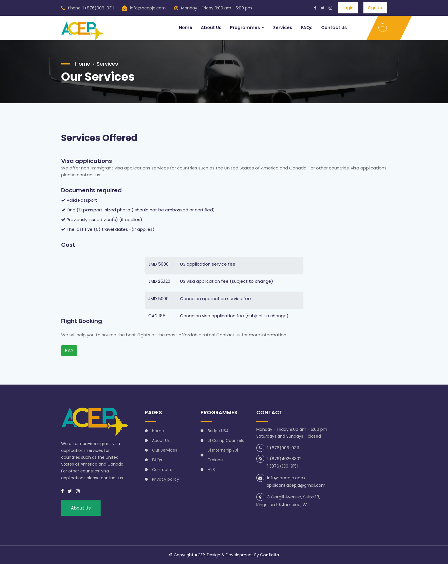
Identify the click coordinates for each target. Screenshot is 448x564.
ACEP (200, 555)
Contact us (163, 469)
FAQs (307, 28)
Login (348, 8)
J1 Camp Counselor (227, 440)
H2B (211, 469)
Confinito (269, 555)
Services (282, 28)
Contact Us (334, 28)
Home (185, 28)
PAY (69, 350)
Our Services (164, 450)
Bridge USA (218, 431)
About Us (211, 28)
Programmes (245, 28)
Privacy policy (165, 479)
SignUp (375, 8)
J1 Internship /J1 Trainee (223, 455)
